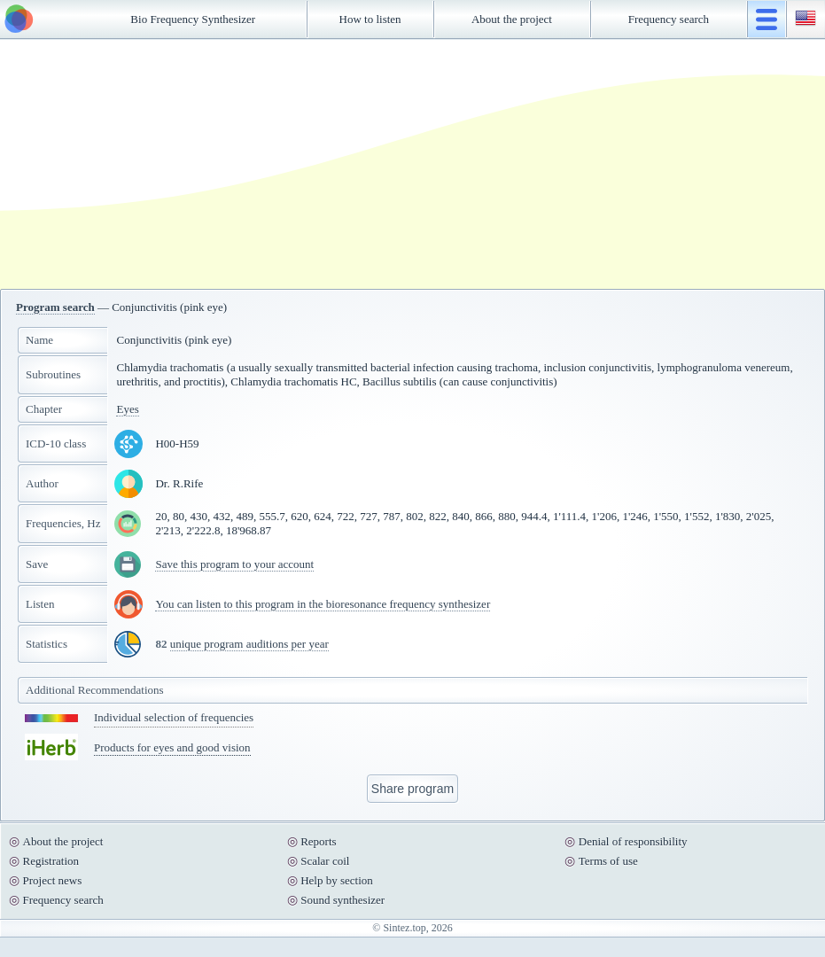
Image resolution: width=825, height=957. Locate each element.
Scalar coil (324, 861)
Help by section (336, 880)
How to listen (370, 19)
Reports (318, 841)
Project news (52, 880)
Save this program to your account (234, 564)
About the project (511, 19)
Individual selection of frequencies (173, 717)
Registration (51, 861)
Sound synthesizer (342, 899)
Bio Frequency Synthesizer (192, 19)
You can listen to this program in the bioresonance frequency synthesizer (322, 604)
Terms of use (608, 861)
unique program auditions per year (249, 643)
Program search (55, 307)
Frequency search (668, 19)
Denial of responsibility (633, 841)
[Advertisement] (297, 164)
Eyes (127, 409)
